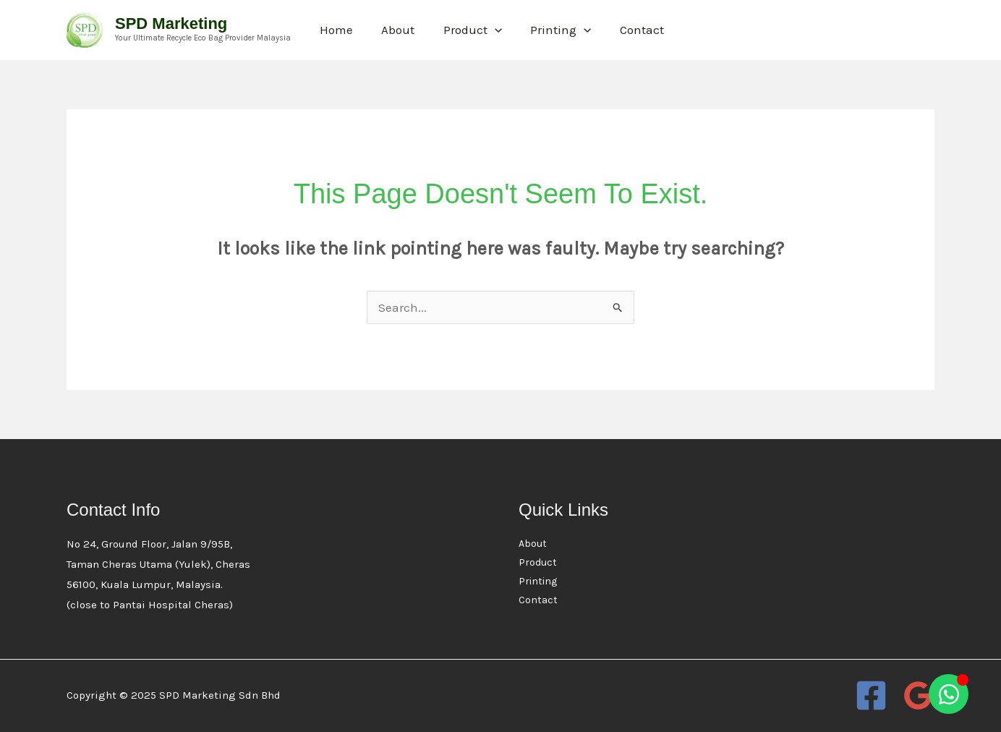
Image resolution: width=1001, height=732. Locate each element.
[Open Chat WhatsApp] (948, 694)
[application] (484, 29)
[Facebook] (871, 695)
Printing (546, 29)
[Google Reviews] (918, 695)
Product (462, 29)
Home (334, 29)
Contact (624, 29)
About (392, 29)
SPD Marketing (171, 23)
